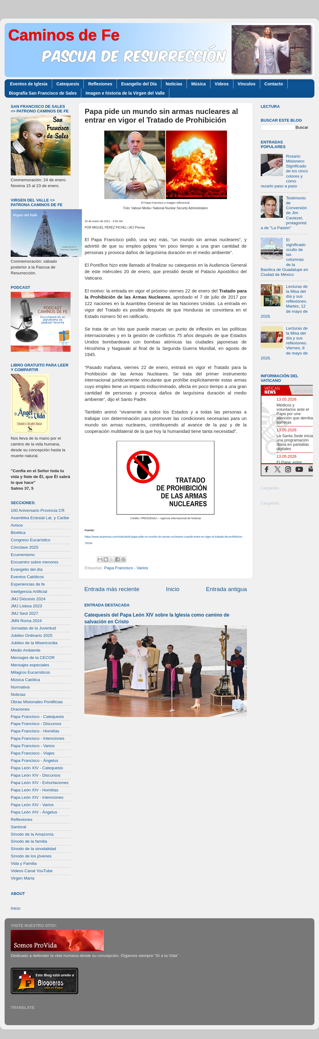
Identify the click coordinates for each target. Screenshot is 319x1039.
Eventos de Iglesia (29, 83)
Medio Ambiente (25, 650)
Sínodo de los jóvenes (31, 856)
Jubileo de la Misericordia (34, 643)
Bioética (18, 532)
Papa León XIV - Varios (32, 804)
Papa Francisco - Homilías (35, 731)
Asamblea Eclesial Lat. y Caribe (40, 518)
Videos (222, 83)
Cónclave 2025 (24, 547)
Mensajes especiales (30, 665)
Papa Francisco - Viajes (32, 753)
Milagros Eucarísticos (30, 672)
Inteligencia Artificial (29, 591)
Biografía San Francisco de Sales (43, 93)
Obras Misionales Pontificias (37, 702)
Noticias (174, 83)
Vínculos (247, 83)
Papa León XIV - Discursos (35, 775)
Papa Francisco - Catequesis (37, 716)
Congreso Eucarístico (30, 540)
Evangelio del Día (139, 83)
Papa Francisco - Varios (126, 568)
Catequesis (67, 83)
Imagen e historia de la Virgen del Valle (125, 93)
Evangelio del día (27, 569)
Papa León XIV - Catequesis (37, 768)
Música (198, 83)
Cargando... (271, 488)
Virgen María (22, 878)
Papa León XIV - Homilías (34, 790)
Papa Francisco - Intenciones (37, 738)
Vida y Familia (24, 863)
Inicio (172, 589)
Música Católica (25, 679)
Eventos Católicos (27, 576)
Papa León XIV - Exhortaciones (39, 782)
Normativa (20, 687)
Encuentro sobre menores (34, 562)
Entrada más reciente (112, 589)
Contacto (273, 83)
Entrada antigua (226, 589)
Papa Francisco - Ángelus (34, 760)
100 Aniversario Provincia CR (38, 510)
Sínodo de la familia (29, 841)
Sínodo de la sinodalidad (33, 848)
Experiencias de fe (28, 584)
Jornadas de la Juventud (33, 628)
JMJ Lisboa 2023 (26, 606)
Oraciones (20, 709)
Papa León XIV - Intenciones (37, 797)
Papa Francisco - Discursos (36, 723)
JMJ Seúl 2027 (24, 613)
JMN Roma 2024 (26, 620)
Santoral (18, 827)
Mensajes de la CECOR (33, 657)
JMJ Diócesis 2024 (28, 599)
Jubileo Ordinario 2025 (31, 635)
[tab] (275, 390)
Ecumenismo (23, 554)
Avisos (17, 525)
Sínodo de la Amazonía (32, 834)
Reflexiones (100, 83)
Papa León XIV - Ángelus (34, 812)
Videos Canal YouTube (32, 870)
